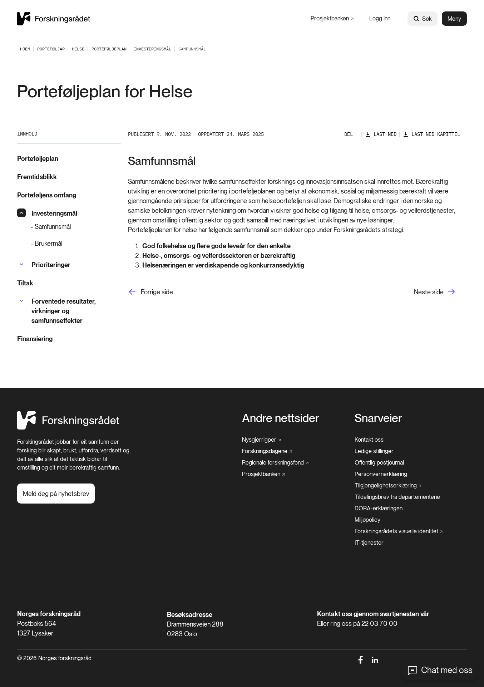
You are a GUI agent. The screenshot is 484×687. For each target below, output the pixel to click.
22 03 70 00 (379, 623)
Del (348, 134)
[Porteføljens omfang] (69, 195)
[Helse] (78, 48)
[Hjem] (68, 427)
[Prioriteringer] (50, 265)
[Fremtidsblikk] (69, 177)
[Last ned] (380, 134)
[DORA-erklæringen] (378, 508)
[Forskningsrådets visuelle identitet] (399, 531)
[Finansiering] (69, 339)
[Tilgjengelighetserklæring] (388, 485)
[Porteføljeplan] (109, 48)
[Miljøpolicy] (367, 520)
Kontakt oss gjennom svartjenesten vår (373, 614)
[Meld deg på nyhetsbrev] (56, 494)
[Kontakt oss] (369, 440)
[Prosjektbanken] (332, 18)
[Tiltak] (69, 283)
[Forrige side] (150, 292)
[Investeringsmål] (152, 48)
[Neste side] (437, 292)
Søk (422, 18)
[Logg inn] (379, 18)
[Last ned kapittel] (431, 134)
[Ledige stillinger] (374, 451)
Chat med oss (447, 670)
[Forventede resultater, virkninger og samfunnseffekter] (76, 310)
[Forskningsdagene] (267, 451)
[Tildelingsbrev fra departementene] (397, 497)
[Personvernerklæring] (381, 474)
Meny (454, 18)
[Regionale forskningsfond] (275, 462)
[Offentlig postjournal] (379, 462)
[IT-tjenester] (369, 543)
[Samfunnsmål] (51, 226)
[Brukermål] (76, 243)
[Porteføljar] (51, 48)
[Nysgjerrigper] (261, 440)
